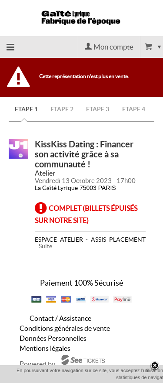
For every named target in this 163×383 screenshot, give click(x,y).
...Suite (43, 246)
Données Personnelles (53, 338)
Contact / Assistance (60, 318)
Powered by (37, 364)
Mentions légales (45, 348)
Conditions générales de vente (65, 328)
